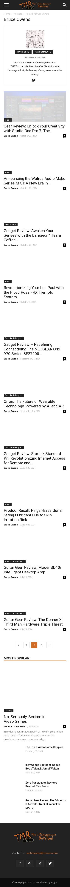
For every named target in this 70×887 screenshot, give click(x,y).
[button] (65, 5)
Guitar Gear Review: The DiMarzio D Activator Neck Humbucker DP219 (45, 804)
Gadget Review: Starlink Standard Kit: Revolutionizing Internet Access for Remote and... (34, 458)
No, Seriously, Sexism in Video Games (24, 719)
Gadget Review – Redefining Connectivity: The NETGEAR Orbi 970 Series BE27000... (32, 349)
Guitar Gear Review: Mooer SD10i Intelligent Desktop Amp (32, 569)
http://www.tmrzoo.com (35, 57)
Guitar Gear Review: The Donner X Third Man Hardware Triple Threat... (35, 621)
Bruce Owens (11, 135)
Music (7, 120)
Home (7, 13)
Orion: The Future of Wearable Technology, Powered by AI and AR (34, 403)
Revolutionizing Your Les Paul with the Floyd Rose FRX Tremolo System (34, 292)
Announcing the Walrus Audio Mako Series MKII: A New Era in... (34, 180)
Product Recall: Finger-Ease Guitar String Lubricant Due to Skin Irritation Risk (33, 515)
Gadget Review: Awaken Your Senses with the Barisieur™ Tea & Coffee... (32, 235)
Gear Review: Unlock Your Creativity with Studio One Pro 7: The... (34, 128)
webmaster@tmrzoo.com (42, 853)
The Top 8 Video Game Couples (44, 747)
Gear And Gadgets (14, 338)
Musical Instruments (14, 561)
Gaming (8, 710)
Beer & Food (10, 224)
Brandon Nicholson (14, 726)
